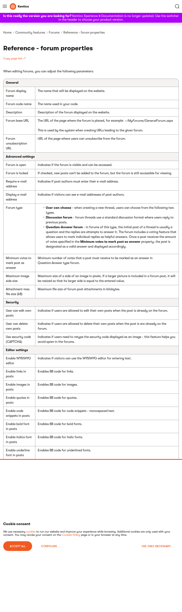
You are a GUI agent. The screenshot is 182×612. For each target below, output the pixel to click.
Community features (30, 32)
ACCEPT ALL (18, 546)
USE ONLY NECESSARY (156, 546)
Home (7, 32)
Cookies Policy (71, 534)
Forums (54, 32)
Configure (49, 546)
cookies (31, 531)
